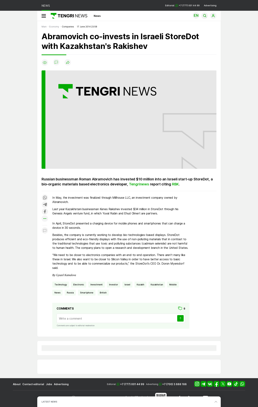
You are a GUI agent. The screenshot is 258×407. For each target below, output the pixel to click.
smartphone (86, 292)
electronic (78, 284)
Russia (70, 292)
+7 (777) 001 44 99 (132, 384)
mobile (172, 284)
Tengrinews (139, 184)
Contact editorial (33, 384)
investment (96, 284)
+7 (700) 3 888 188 (174, 384)
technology (60, 284)
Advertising (210, 5)
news (57, 292)
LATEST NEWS (49, 401)
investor (113, 284)
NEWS (46, 5)
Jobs (49, 384)
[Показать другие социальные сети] (45, 218)
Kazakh (140, 284)
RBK (175, 184)
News (97, 15)
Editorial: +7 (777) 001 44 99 (182, 5)
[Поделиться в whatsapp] (45, 197)
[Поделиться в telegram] (45, 204)
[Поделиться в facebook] (45, 211)
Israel (127, 284)
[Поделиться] (67, 62)
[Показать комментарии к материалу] (45, 230)
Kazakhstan (157, 284)
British (103, 292)
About (17, 384)
